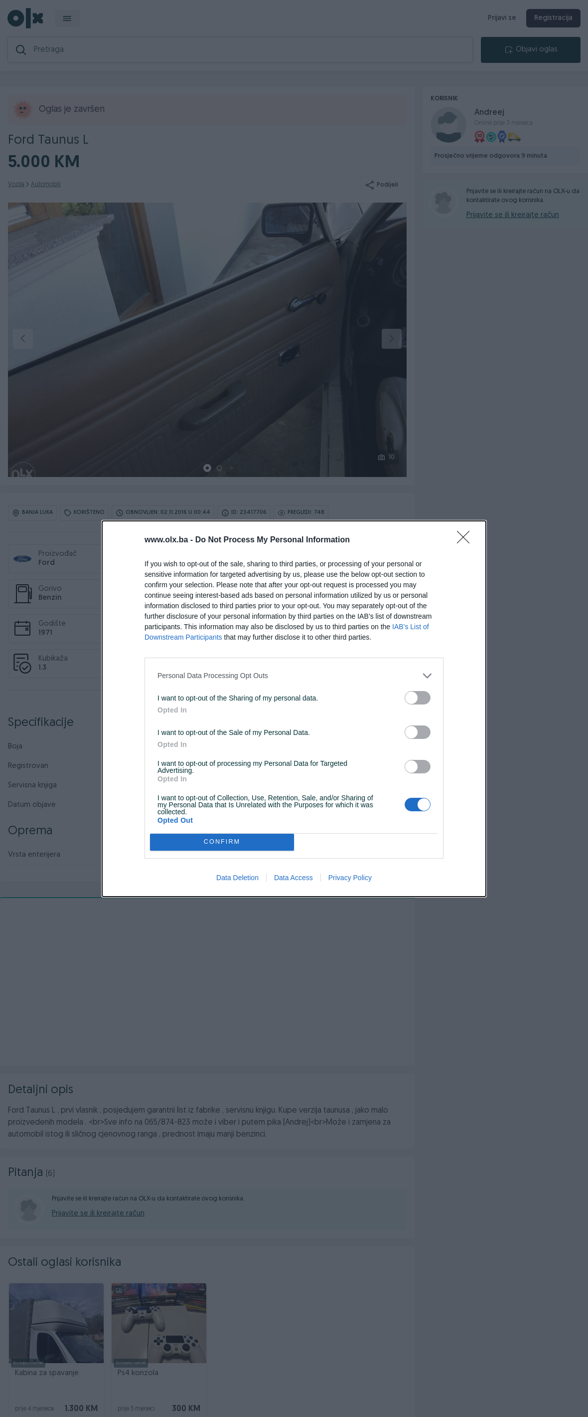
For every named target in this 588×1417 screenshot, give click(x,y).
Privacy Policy (350, 878)
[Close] (466, 540)
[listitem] (294, 676)
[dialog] (294, 709)
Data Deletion (237, 878)
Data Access (293, 878)
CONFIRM (222, 842)
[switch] (418, 698)
